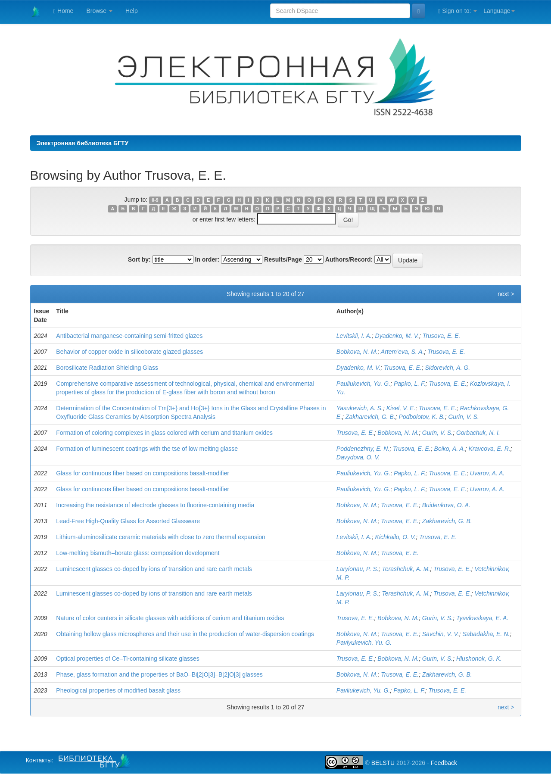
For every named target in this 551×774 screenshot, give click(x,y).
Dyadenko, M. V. (397, 335)
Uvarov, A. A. (487, 473)
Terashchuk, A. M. (406, 568)
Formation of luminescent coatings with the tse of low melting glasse (147, 448)
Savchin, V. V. (440, 633)
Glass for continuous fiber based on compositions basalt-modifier (142, 473)
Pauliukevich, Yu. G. (363, 383)
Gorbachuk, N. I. (478, 432)
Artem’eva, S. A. (402, 351)
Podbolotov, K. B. (422, 416)
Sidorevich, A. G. (447, 367)
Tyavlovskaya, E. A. (482, 618)
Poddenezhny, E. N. (362, 448)
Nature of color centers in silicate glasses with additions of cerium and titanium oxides (170, 618)
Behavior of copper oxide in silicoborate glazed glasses (129, 351)
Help (131, 10)
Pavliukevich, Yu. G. (363, 690)
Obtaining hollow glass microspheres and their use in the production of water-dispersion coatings (185, 633)
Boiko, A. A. (449, 448)
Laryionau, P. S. (357, 568)
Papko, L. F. (410, 383)
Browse (99, 10)
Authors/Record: (349, 259)
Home (63, 11)
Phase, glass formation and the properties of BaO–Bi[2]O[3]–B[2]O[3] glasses (159, 674)
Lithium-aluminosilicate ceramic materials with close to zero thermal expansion (160, 537)
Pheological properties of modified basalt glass (118, 690)
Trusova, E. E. (442, 335)
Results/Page (283, 259)
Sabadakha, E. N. (486, 633)
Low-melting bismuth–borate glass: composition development (137, 552)
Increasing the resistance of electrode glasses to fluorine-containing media (155, 505)
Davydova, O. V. (358, 457)
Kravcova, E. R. (489, 448)
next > (506, 293)
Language (498, 10)
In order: (207, 259)
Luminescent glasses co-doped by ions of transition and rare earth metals (154, 568)
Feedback (443, 762)
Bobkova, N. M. (357, 351)
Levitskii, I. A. (354, 335)
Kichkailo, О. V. (395, 537)
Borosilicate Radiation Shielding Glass (107, 367)
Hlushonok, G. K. (479, 658)
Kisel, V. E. (400, 408)
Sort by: (139, 259)
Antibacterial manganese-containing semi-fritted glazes (129, 335)
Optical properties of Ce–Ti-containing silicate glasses (127, 658)
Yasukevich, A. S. (359, 408)
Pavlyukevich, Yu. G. (364, 642)
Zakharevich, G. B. (370, 416)
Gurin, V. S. (463, 416)
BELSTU (383, 762)
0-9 (155, 200)
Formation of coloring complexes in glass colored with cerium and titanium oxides (164, 432)
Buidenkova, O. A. (446, 505)
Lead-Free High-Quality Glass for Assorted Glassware (128, 521)
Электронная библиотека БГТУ (83, 143)
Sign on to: (457, 11)
